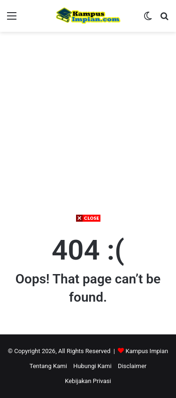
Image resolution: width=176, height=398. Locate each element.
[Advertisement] (88, 310)
